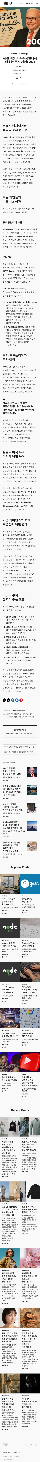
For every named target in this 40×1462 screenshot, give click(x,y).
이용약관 (16, 1456)
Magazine (29, 3)
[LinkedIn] (31, 1445)
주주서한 (31, 717)
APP (21, 3)
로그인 (23, 733)
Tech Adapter (25, 896)
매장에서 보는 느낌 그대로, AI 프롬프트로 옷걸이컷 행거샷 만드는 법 (8, 1147)
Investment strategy (19, 54)
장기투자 (24, 717)
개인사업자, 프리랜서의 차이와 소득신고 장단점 (29, 990)
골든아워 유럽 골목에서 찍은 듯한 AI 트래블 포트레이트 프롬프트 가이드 (8, 1404)
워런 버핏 (17, 717)
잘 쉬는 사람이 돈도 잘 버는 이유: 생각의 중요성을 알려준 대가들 (12, 825)
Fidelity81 (4, 896)
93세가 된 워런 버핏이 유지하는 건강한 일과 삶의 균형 (12, 771)
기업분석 (17, 714)
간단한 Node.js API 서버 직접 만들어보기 (8, 990)
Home (13, 84)
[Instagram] (35, 1445)
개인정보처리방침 (7, 1456)
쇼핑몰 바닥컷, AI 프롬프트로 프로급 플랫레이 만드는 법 (30, 1209)
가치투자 (10, 714)
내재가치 (24, 714)
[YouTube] (26, 1445)
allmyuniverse (5, 1270)
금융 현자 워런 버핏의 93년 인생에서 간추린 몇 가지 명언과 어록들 (12, 789)
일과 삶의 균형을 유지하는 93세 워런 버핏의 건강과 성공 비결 (13, 807)
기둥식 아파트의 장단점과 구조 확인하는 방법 (8, 902)
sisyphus (19, 66)
